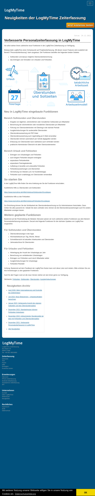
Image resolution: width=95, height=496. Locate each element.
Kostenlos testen (7, 368)
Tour (3, 360)
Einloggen (5, 366)
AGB (3, 408)
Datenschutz (6, 410)
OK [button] (85, 492)
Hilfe (3, 364)
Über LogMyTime (7, 394)
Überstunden (34, 279)
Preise (4, 362)
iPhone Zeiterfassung (9, 379)
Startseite (5, 359)
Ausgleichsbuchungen (48, 279)
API (3, 384)
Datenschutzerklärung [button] (25, 494)
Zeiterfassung (8, 356)
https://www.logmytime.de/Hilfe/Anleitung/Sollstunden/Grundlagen (27, 192)
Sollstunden (25, 279)
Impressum (5, 406)
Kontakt (4, 393)
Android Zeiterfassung (9, 381)
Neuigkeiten (6, 398)
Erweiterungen (8, 374)
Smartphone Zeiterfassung (10, 382)
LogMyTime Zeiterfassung (10, 347)
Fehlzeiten (16, 279)
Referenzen (6, 396)
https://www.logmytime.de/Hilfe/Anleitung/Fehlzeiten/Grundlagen (27, 201)
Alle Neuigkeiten (14, 329)
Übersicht (5, 377)
